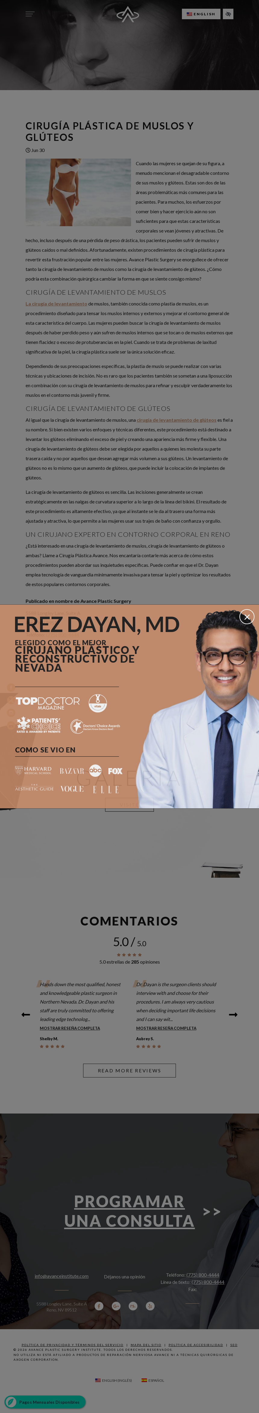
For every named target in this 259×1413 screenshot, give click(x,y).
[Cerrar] (246, 616)
